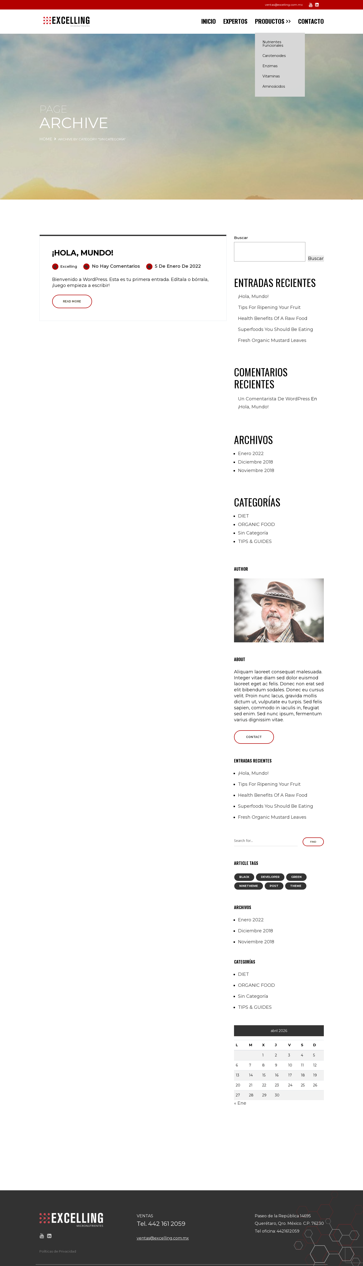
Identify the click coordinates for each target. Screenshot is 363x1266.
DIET (243, 516)
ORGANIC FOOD (256, 524)
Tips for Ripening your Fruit (269, 307)
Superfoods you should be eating (275, 329)
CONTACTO (311, 21)
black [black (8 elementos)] (244, 877)
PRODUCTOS (269, 21)
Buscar (241, 237)
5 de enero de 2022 (173, 266)
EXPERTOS (235, 21)
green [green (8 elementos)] (296, 877)
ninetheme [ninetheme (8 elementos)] (248, 886)
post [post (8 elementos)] (274, 886)
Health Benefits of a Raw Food (272, 318)
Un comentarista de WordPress (274, 399)
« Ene (240, 1103)
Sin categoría (253, 533)
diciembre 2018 (255, 462)
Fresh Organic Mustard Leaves (272, 340)
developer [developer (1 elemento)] (270, 877)
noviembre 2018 (256, 470)
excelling (64, 266)
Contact (254, 737)
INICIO (208, 21)
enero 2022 (251, 453)
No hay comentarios (111, 266)
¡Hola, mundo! (82, 252)
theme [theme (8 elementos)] (295, 886)
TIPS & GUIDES (255, 541)
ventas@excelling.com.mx (284, 4)
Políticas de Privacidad (57, 1251)
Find (313, 841)
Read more (72, 301)
